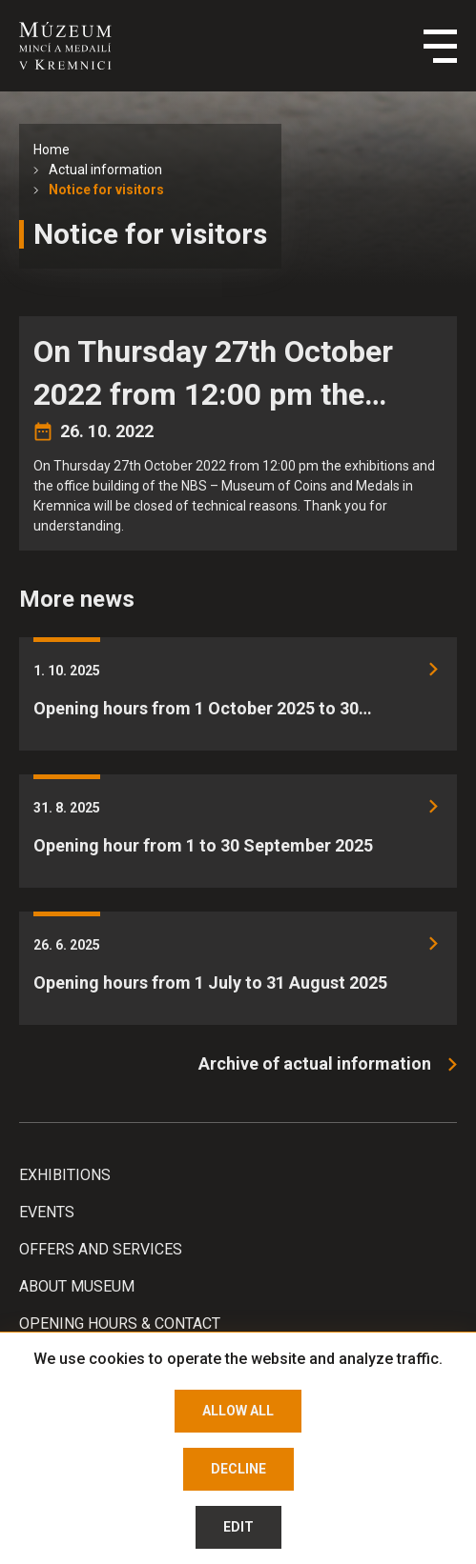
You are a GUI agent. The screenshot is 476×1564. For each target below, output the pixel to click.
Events (46, 1212)
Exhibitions (65, 1175)
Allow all (238, 1410)
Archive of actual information (314, 1063)
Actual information (105, 169)
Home (51, 149)
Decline (238, 1468)
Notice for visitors (106, 189)
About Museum (77, 1286)
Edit (238, 1526)
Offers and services (100, 1249)
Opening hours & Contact (119, 1323)
